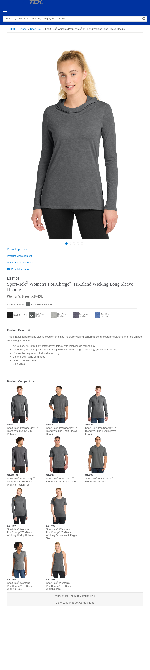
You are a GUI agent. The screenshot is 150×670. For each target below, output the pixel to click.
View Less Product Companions (75, 602)
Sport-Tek (35, 28)
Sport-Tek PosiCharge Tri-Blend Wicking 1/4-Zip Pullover (23, 430)
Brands (22, 28)
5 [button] (82, 243)
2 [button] (70, 243)
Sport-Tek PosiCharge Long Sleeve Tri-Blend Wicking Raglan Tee (21, 481)
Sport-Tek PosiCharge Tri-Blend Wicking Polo (101, 480)
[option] (74, 140)
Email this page (18, 269)
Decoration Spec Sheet (20, 262)
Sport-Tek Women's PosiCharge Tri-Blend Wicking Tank (59, 585)
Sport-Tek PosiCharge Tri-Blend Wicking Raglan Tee (62, 480)
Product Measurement (19, 255)
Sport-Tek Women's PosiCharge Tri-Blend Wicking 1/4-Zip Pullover (20, 532)
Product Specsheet (18, 249)
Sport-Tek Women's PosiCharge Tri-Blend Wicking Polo (20, 585)
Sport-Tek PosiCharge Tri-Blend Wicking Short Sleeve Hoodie (62, 430)
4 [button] (78, 243)
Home (11, 28)
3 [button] (74, 243)
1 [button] (66, 243)
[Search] (144, 18)
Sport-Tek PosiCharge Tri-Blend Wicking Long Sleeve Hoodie (101, 430)
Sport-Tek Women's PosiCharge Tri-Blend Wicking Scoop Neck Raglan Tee (62, 534)
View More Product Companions (75, 595)
